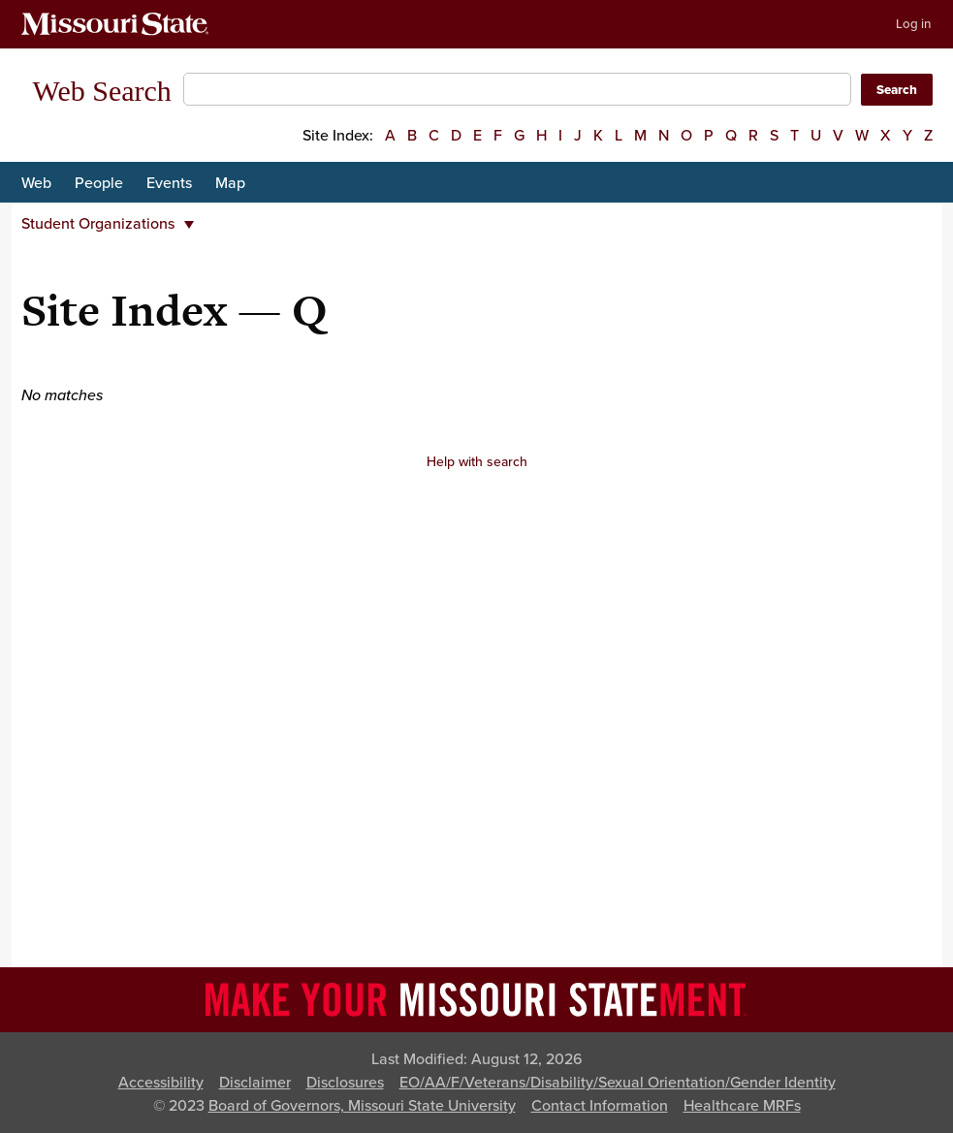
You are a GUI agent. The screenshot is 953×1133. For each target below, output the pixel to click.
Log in (913, 24)
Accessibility (161, 1082)
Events (169, 183)
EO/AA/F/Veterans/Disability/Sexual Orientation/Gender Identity (617, 1082)
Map (230, 183)
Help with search (477, 462)
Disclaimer (255, 1082)
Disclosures (345, 1082)
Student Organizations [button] (107, 224)
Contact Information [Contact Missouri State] (599, 1106)
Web (36, 183)
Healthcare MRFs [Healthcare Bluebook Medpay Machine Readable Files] (742, 1106)
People (99, 183)
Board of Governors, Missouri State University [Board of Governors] (362, 1106)
